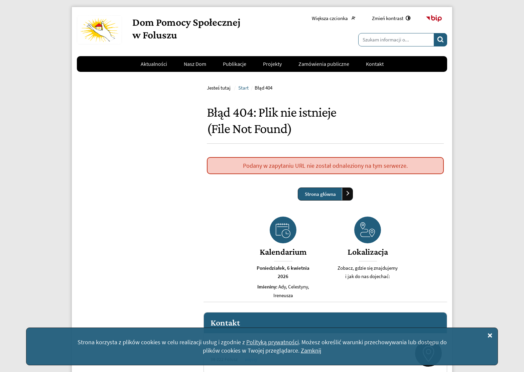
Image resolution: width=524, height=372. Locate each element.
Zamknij (311, 350)
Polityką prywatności (272, 342)
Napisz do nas (102, 293)
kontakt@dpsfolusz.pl (120, 278)
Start (243, 175)
